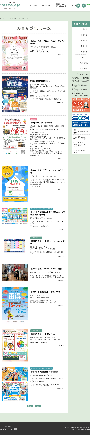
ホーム (2, 18)
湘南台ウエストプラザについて (61, 5)
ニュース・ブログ (31, 5)
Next (37, 406)
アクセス (73, 5)
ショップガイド (46, 5)
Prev (30, 406)
